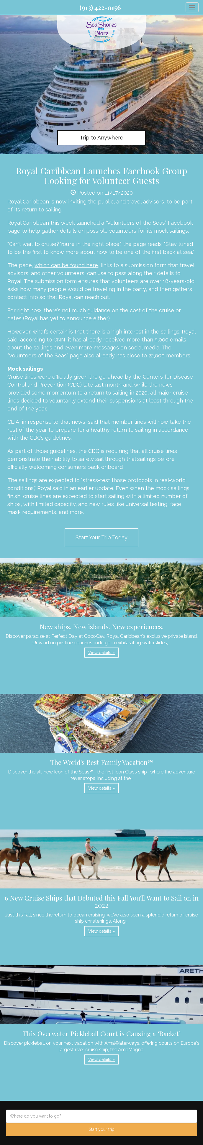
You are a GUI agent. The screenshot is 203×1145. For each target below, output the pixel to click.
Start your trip (101, 1129)
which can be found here (66, 265)
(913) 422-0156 (100, 7)
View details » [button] (101, 652)
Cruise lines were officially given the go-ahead (66, 377)
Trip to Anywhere (101, 137)
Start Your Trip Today (101, 537)
